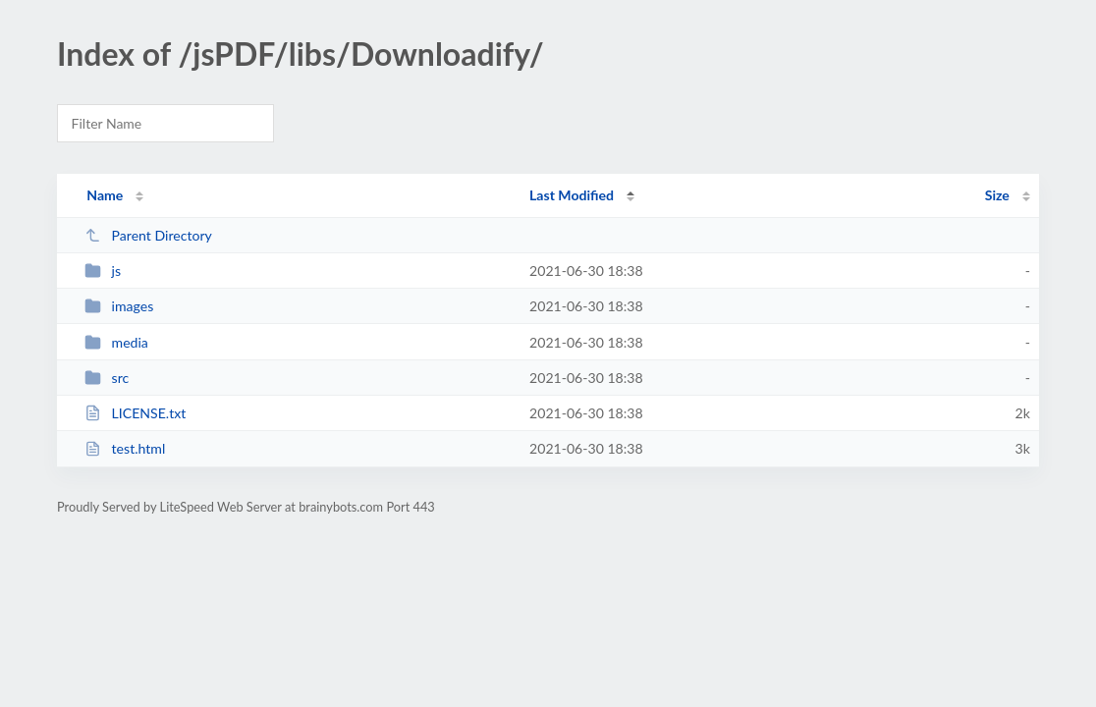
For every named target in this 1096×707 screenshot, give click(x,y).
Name (104, 195)
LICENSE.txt (135, 413)
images (118, 306)
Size (997, 195)
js (102, 270)
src (106, 377)
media (116, 342)
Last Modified (571, 195)
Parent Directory (148, 235)
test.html (124, 448)
